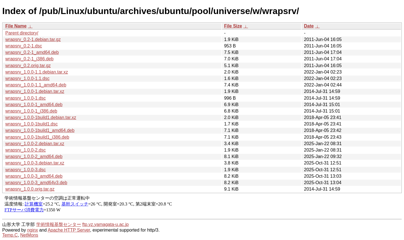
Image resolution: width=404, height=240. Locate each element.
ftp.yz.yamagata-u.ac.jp (105, 224)
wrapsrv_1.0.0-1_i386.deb (31, 111)
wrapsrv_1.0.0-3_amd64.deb (34, 176)
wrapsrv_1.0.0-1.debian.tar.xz (34, 91)
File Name (16, 26)
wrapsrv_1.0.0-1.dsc (25, 98)
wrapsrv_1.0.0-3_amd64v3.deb (36, 182)
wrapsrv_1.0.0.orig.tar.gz (29, 189)
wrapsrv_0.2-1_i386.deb (29, 58)
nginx (32, 230)
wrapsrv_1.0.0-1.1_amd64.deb (35, 85)
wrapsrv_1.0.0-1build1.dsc (31, 124)
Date (309, 26)
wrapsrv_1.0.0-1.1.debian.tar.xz (36, 72)
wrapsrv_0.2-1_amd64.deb (32, 52)
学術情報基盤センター (58, 224)
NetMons (29, 235)
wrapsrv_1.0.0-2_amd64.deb (34, 156)
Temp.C (10, 235)
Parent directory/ (21, 33)
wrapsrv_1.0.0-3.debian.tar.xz (34, 163)
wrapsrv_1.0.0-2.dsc (25, 150)
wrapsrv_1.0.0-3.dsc (25, 169)
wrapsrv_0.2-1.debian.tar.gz (33, 39)
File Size (233, 26)
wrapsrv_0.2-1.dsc (23, 46)
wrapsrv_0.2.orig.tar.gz (28, 65)
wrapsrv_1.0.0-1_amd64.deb (34, 104)
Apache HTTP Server (69, 230)
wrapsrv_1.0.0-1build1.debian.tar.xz (40, 117)
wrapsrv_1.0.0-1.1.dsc (27, 78)
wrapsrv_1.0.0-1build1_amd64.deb (39, 130)
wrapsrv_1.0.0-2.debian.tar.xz (34, 143)
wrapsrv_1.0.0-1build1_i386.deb (37, 137)
